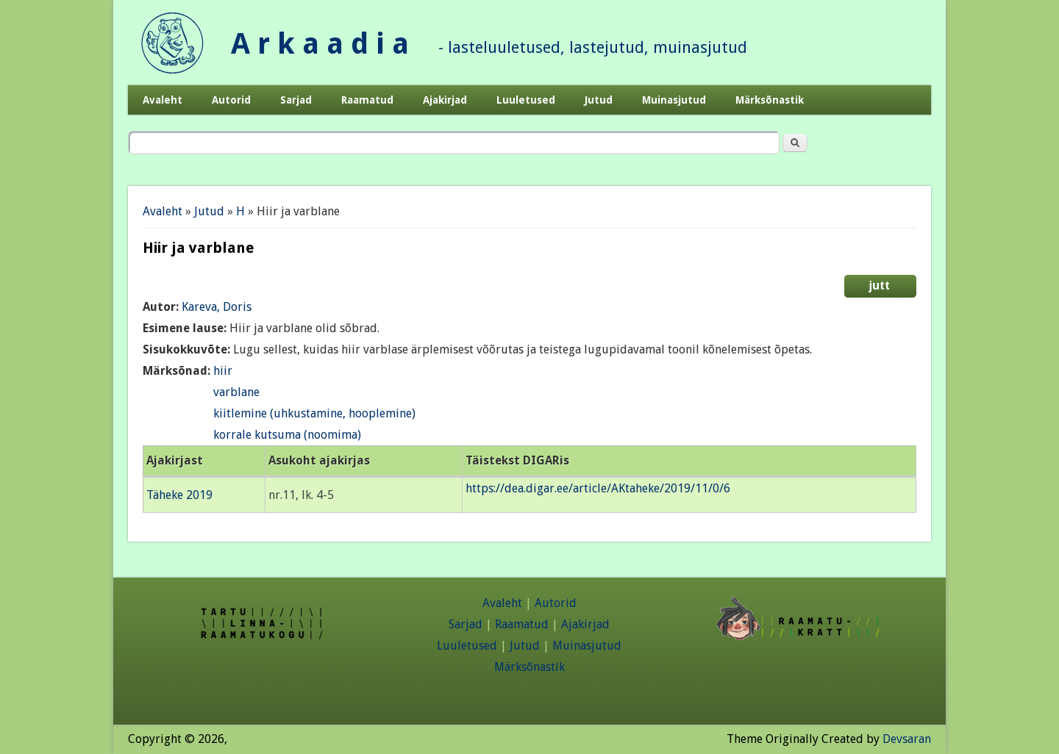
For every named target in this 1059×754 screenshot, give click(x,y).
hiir (222, 371)
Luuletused (525, 100)
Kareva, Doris (217, 307)
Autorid (231, 100)
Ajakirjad (445, 100)
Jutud (599, 100)
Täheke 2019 (179, 495)
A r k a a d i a (320, 43)
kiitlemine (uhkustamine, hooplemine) (314, 413)
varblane (236, 392)
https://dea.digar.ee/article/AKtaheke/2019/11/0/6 (598, 488)
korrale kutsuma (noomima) (287, 435)
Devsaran (907, 739)
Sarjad (296, 100)
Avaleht (162, 100)
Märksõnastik (769, 100)
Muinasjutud (674, 100)
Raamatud (367, 100)
